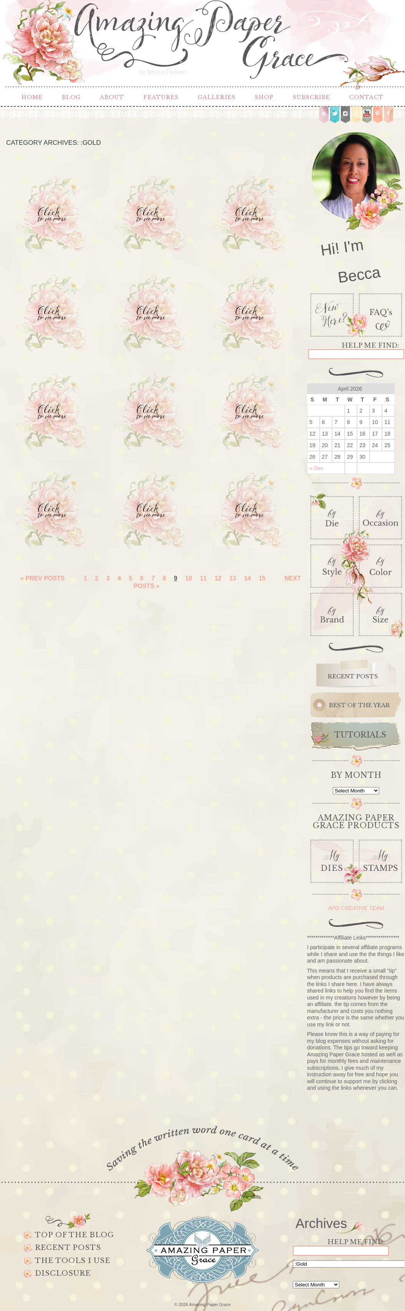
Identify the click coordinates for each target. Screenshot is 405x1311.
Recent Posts (68, 1247)
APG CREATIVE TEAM (356, 908)
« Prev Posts (42, 578)
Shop (264, 97)
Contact (366, 97)
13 (232, 578)
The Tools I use (72, 1260)
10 (188, 578)
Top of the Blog (74, 1235)
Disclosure (63, 1273)
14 (247, 578)
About (112, 97)
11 (203, 578)
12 (217, 578)
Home (32, 97)
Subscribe (311, 97)
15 (262, 578)
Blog (71, 97)
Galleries (217, 97)
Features (161, 97)
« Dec (316, 468)
